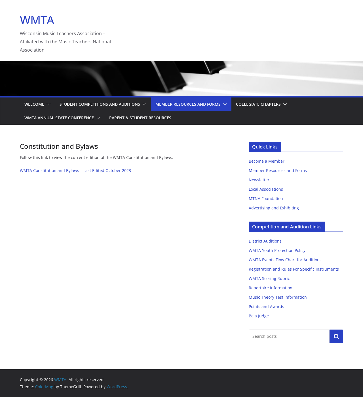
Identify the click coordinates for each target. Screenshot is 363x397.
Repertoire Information (270, 287)
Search (336, 336)
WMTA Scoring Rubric (269, 278)
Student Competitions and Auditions (100, 104)
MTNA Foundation (266, 198)
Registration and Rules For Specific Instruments (294, 269)
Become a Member (266, 161)
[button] (47, 104)
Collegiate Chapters (258, 104)
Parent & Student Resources (140, 117)
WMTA (37, 19)
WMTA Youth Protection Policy (277, 250)
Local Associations (266, 189)
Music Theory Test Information (278, 297)
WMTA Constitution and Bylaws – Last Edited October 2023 (75, 170)
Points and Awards (266, 306)
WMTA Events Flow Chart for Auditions (285, 259)
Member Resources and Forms (188, 104)
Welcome (34, 104)
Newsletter (259, 179)
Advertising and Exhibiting (274, 208)
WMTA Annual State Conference (59, 117)
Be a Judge (259, 316)
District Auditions (265, 241)
